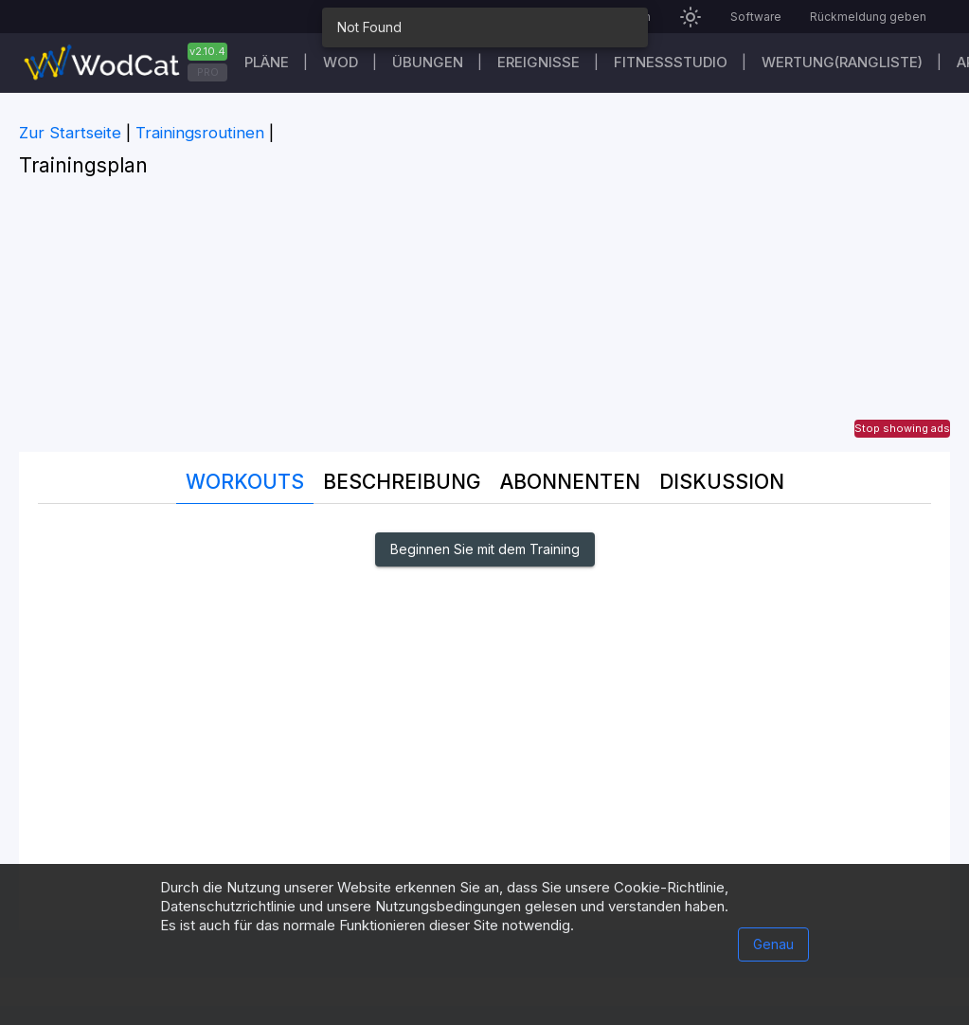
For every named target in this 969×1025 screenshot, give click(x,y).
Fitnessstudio (670, 62)
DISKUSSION (721, 482)
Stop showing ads (902, 428)
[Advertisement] (484, 319)
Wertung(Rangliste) (842, 62)
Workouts (245, 482)
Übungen (427, 62)
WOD (340, 62)
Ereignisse (538, 62)
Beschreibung (402, 482)
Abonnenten (570, 482)
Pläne (266, 62)
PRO (208, 72)
